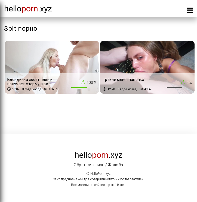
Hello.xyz (28, 8)
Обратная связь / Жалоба (98, 165)
